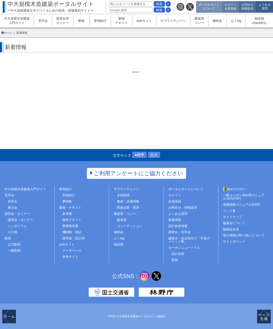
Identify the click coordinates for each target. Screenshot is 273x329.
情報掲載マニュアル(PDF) (241, 204)
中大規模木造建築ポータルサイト (51, 6)
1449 (130, 73)
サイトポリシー (234, 241)
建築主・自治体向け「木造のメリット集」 (189, 239)
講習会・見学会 (179, 232)
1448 (119, 73)
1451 (153, 73)
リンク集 (229, 211)
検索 (159, 4)
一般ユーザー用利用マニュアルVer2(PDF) (243, 196)
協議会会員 (231, 229)
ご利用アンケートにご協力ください (139, 173)
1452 (164, 73)
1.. (108, 73)
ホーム (8, 32)
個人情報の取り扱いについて (243, 235)
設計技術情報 (177, 226)
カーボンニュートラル (184, 247)
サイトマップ (232, 217)
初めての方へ (236, 189)
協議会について (234, 223)
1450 (142, 73)
